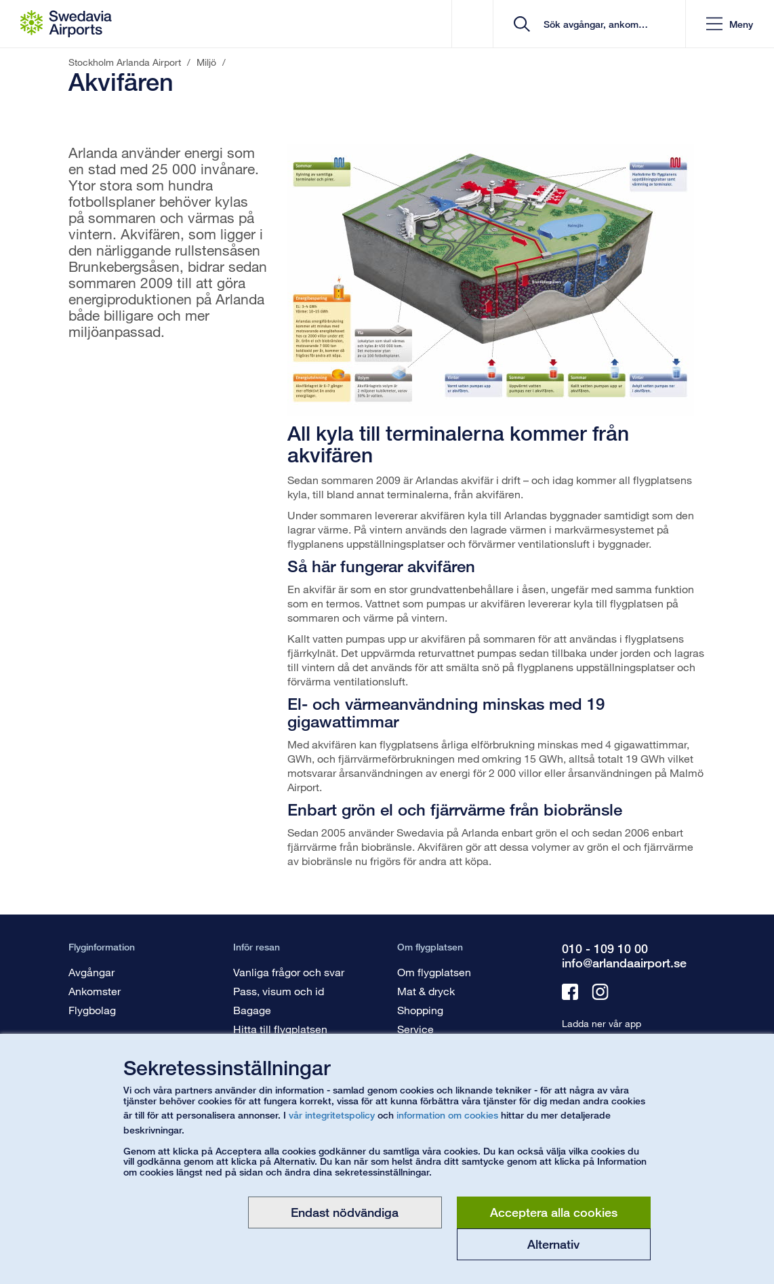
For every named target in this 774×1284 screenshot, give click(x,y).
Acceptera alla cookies (553, 1212)
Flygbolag (92, 1009)
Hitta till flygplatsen (280, 1028)
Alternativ (553, 1244)
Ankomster (94, 990)
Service (415, 1028)
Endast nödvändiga (345, 1212)
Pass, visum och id (278, 990)
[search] (594, 24)
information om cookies (447, 1115)
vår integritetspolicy (332, 1115)
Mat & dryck (426, 990)
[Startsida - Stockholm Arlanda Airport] (66, 23)
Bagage (252, 1009)
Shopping (420, 1009)
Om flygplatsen (434, 971)
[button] (729, 24)
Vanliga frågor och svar (288, 971)
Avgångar (91, 971)
